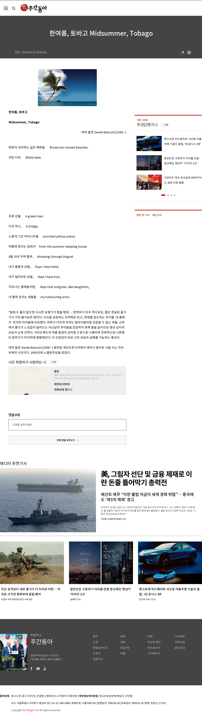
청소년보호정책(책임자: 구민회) (116, 696)
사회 (95, 642)
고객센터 (61, 696)
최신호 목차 (154, 642)
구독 (54, 362)
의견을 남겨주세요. (22, 424)
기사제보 (180, 636)
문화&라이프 (100, 648)
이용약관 (72, 696)
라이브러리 (153, 648)
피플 (122, 653)
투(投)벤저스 (147, 124)
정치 (95, 636)
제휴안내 (51, 696)
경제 (122, 636)
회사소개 (16, 696)
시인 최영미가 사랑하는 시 (27, 362)
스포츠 (96, 653)
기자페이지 (153, 653)
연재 (150, 636)
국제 (122, 642)
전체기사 (98, 659)
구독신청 (180, 642)
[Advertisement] (59, 186)
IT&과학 (124, 648)
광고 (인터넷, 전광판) (33, 696)
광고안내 (180, 648)
